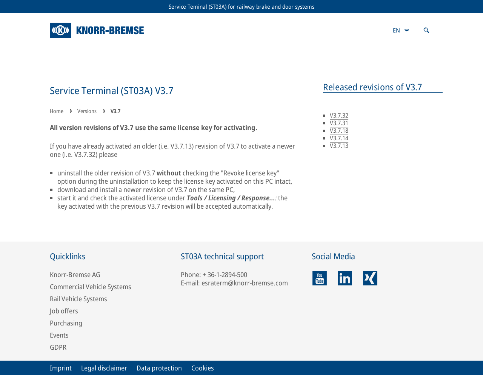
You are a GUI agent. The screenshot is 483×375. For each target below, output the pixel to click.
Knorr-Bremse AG (75, 274)
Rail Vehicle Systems (78, 298)
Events (59, 334)
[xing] (370, 278)
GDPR (58, 347)
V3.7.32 (339, 115)
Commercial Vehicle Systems (90, 286)
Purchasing (66, 322)
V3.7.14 (339, 138)
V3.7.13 (339, 145)
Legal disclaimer (104, 367)
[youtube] (320, 278)
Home (57, 111)
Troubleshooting (293, 49)
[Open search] (426, 30)
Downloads (413, 49)
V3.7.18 (339, 130)
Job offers (64, 310)
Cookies (202, 367)
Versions (67, 49)
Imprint (61, 367)
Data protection (159, 367)
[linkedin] (345, 278)
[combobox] (401, 30)
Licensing (175, 49)
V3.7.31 (339, 123)
